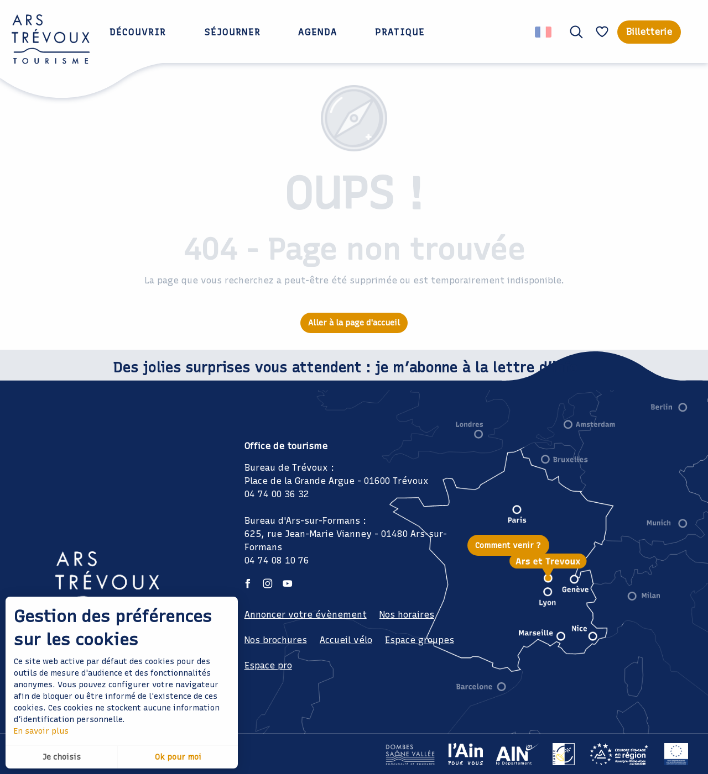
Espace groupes (419, 640)
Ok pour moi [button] (178, 757)
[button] (576, 32)
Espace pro (268, 665)
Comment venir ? (508, 545)
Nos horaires (406, 614)
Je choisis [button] (62, 757)
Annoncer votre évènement (305, 614)
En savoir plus (41, 731)
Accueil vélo (346, 640)
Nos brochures (275, 640)
